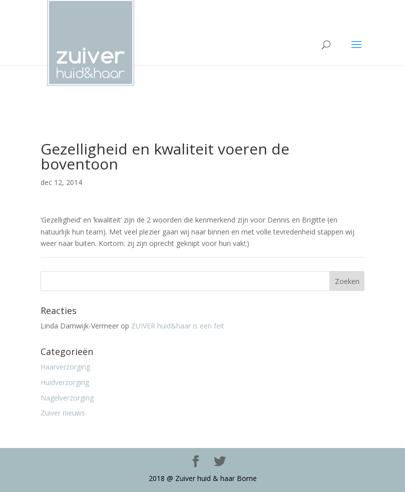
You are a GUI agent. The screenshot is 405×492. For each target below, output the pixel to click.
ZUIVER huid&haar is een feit (177, 325)
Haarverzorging (65, 367)
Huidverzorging (65, 382)
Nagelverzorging (67, 397)
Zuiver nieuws (63, 413)
